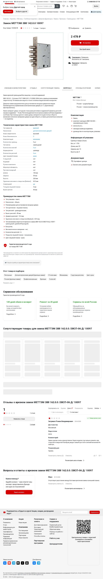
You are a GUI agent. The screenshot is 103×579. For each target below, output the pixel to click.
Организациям (24, 533)
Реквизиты (6, 522)
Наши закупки (23, 538)
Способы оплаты (39, 536)
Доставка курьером (40, 525)
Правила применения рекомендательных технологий (10, 543)
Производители (8, 534)
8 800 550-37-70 (94, 2)
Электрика (41, 12)
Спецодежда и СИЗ (72, 12)
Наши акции (23, 522)
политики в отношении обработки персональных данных (34, 573)
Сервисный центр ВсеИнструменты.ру (56, 526)
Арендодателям (56, 544)
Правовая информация (7, 537)
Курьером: (75, 63)
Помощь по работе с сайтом (56, 533)
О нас (5, 525)
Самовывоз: (76, 57)
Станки (62, 12)
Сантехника (84, 12)
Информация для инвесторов (9, 528)
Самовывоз (38, 534)
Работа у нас (55, 538)
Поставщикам (23, 530)
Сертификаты (7, 532)
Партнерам (22, 535)
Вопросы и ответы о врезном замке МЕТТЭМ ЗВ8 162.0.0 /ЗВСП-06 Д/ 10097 (48, 470)
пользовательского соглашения (61, 573)
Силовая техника (52, 12)
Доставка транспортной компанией (38, 529)
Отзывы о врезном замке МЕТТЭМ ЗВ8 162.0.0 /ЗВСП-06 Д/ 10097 (42, 402)
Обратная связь (55, 529)
